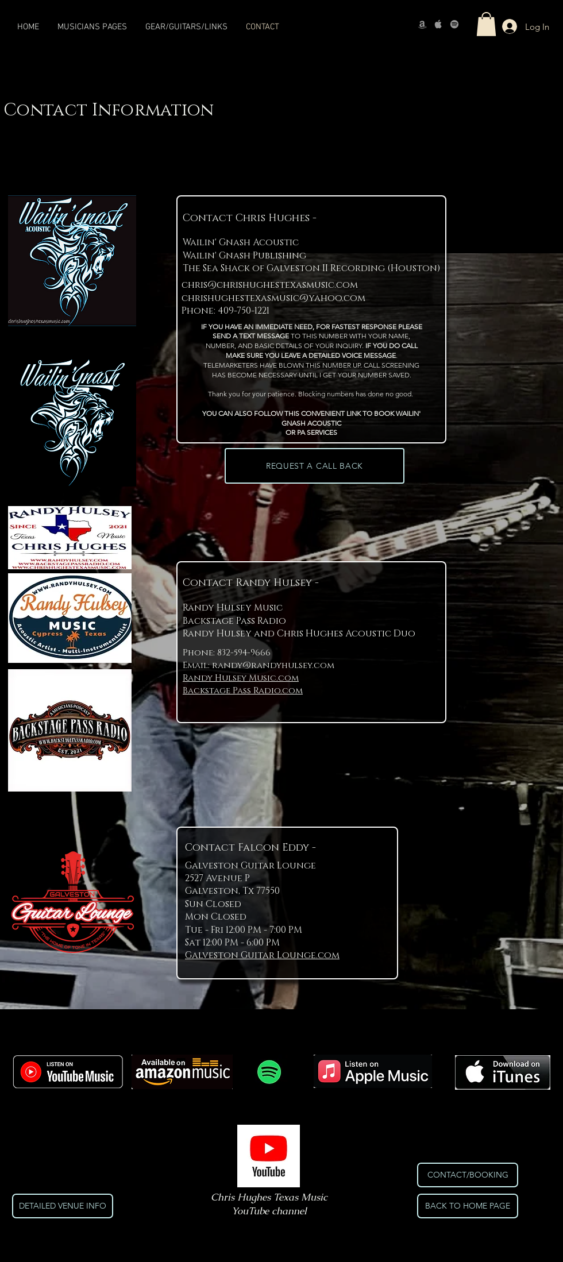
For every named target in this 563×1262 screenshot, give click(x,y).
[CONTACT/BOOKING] (467, 1175)
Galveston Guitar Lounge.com (262, 955)
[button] (486, 24)
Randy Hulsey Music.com (241, 678)
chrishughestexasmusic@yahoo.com (273, 298)
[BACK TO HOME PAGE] (467, 1206)
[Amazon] (422, 24)
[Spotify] (454, 24)
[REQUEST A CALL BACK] (314, 466)
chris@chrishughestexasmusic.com (270, 285)
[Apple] (438, 24)
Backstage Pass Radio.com (243, 691)
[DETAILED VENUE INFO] (62, 1206)
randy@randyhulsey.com (273, 665)
